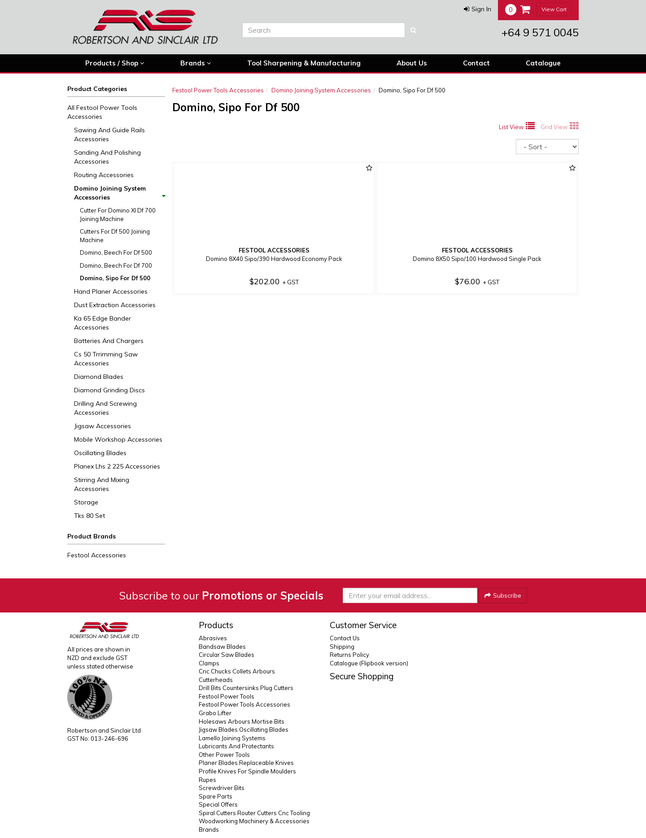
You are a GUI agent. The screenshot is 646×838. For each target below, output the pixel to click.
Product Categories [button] (97, 89)
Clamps (209, 663)
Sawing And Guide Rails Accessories (109, 134)
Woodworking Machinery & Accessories (254, 821)
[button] (477, 9)
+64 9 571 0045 (540, 32)
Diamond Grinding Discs (109, 390)
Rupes (207, 779)
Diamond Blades (98, 377)
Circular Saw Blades (226, 654)
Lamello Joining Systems (232, 738)
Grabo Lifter (215, 712)
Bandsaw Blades (222, 646)
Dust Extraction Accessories (115, 305)
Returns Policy (349, 654)
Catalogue (543, 63)
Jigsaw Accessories (102, 426)
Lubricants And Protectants (236, 746)
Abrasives (213, 638)
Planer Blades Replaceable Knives (246, 762)
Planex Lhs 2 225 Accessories (117, 466)
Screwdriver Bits (221, 787)
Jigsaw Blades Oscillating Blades (243, 729)
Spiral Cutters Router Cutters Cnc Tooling (254, 812)
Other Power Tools (224, 754)
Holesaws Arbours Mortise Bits (241, 721)
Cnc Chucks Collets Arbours (237, 671)
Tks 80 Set (89, 516)
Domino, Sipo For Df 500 (115, 278)
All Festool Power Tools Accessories (102, 112)
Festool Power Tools (226, 696)
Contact (476, 63)
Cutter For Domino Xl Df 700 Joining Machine (118, 214)
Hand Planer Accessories (111, 291)
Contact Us (345, 638)
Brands (195, 63)
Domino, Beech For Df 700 (116, 265)
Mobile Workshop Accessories (118, 439)
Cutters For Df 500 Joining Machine (115, 235)
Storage (86, 502)
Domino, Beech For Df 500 (116, 252)
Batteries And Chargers (109, 341)
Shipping (342, 646)
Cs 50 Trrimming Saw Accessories (106, 358)
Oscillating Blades (100, 453)
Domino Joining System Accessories (119, 192)
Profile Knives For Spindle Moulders (247, 771)
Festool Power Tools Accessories (218, 90)
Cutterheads (216, 679)
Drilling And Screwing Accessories (105, 408)
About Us (412, 63)
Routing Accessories (104, 175)
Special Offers (218, 804)
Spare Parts (215, 796)
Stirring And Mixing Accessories (101, 484)
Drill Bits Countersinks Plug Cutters (246, 687)
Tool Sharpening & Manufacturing (304, 63)
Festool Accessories (96, 555)
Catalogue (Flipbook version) (369, 663)
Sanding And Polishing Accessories (107, 156)
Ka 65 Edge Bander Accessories (102, 322)
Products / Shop (114, 63)
